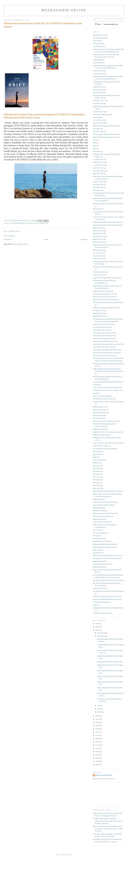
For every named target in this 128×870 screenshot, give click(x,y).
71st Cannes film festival (101, 327)
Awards (95, 393)
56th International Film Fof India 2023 (109, 662)
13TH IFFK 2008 (98, 74)
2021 (97, 719)
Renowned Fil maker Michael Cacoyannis (106, 555)
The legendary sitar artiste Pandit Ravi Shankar (108, 591)
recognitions (97, 553)
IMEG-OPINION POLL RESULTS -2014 (106, 491)
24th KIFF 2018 (98, 173)
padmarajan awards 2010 (101, 541)
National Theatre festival (101, 522)
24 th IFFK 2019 (98, 171)
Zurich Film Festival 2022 (101, 613)
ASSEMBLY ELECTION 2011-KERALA (106, 390)
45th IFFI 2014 (98, 231)
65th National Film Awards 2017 (103, 297)
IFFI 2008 (96, 471)
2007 (97, 764)
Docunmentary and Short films (103, 399)
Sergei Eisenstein (98, 567)
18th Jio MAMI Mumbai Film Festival (105, 126)
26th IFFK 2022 (98, 187)
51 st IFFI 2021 (98, 253)
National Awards (98, 519)
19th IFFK (96, 129)
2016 (97, 735)
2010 (97, 755)
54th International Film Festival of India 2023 (29, 223)
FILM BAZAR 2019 (99, 413)
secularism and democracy (101, 564)
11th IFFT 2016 (98, 46)
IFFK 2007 (96, 488)
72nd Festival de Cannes (101, 330)
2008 (97, 761)
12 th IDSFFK (97, 63)
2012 (94, 140)
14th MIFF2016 (98, 92)
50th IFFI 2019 (98, 250)
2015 (97, 739)
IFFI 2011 (96, 477)
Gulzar (95, 457)
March (99, 712)
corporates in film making (101, 396)
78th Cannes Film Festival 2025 (103, 355)
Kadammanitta (97, 499)
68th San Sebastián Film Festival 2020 (105, 308)
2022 (97, 716)
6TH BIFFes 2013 (99, 316)
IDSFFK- (96, 463)
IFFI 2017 (96, 483)
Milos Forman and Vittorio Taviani (104, 513)
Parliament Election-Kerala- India (104, 544)
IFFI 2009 (96, 474)
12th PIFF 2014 (98, 71)
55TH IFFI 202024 (99, 272)
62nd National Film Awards (102, 291)
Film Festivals (97, 415)
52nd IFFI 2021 (98, 259)
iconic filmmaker (98, 460)
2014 (97, 742)
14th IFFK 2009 (98, 90)
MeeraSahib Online (64, 10)
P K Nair (96, 536)
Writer (95, 605)
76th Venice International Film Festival (105, 353)
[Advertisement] (104, 794)
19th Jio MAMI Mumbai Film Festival (105, 134)
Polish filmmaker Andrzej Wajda (103, 547)
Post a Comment (9, 236)
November (101, 636)
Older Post (84, 239)
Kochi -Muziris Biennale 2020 (103, 505)
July (98, 705)
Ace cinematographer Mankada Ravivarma (107, 382)
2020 (97, 722)
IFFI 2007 (96, 468)
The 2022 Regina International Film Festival (107, 580)
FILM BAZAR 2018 (99, 410)
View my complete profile (103, 779)
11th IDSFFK (97, 43)
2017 (97, 732)
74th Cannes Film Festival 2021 (103, 335)
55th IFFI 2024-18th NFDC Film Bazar (105, 278)
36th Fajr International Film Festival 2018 (106, 225)
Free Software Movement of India (104, 449)
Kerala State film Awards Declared (104, 502)
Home (46, 239)
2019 (94, 146)
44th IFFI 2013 (98, 228)
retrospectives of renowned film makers (106, 558)
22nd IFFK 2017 (98, 162)
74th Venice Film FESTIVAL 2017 (104, 341)
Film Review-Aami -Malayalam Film (105, 421)
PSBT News (97, 550)
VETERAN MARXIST (100, 602)
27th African (97, 190)
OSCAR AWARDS (99, 533)
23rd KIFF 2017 (98, 168)
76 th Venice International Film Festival (106, 350)
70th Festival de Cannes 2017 (102, 324)
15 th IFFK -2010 (98, 101)
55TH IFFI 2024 (98, 275)
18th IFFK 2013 (98, 123)
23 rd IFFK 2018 (98, 165)
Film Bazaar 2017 (98, 407)
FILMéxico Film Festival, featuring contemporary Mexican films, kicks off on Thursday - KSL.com (107, 821)
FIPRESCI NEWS (99, 429)
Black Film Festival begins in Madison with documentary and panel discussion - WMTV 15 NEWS (108, 828)
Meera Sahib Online (103, 775)
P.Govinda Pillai (98, 538)
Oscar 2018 (96, 530)
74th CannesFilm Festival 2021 (103, 338)
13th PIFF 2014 (98, 87)
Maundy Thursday (99, 510)
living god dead (98, 508)
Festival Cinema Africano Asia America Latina (108, 402)
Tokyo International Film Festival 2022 (105, 596)
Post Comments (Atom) (20, 244)
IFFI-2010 (96, 485)
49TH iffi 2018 (98, 242)
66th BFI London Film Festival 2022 (105, 299)
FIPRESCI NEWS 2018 (100, 435)
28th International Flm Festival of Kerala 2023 (108, 204)
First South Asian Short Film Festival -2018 (107, 443)
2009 (97, 758)
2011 (97, 751)
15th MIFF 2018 (98, 103)
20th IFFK (96, 151)
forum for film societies (100, 446)
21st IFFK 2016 (98, 159)
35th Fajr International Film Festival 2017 (106, 222)
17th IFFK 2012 (98, 120)
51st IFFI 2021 (97, 256)
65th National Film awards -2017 (103, 294)
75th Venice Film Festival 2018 (103, 347)
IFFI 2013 (96, 480)
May (99, 709)
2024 (97, 627)
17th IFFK (96, 117)
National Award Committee (102, 516)
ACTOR (95, 385)
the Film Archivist (99, 588)
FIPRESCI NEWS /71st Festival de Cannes (107, 432)
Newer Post (7, 239)
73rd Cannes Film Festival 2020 (103, 333)
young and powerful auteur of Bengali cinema (108, 608)
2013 (97, 745)
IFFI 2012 (96, 466)
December (100, 633)
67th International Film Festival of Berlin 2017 (108, 302)
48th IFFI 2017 (98, 239)
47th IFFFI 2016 (98, 236)
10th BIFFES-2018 (99, 38)
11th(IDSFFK (97, 60)
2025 (97, 623)
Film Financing (98, 418)
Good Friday (97, 451)
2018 (94, 143)
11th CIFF (96, 41)
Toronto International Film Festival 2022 (106, 599)
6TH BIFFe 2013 (98, 313)
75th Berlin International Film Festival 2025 (107, 344)
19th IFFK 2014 (98, 131)
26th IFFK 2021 (98, 184)
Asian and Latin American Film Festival (106, 387)
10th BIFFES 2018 (99, 35)
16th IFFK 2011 (98, 112)
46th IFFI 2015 (98, 233)
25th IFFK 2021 (98, 182)
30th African (97, 209)
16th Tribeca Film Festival (101, 114)
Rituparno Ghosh (98, 561)
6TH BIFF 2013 (98, 310)
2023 (94, 148)
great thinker (97, 454)
